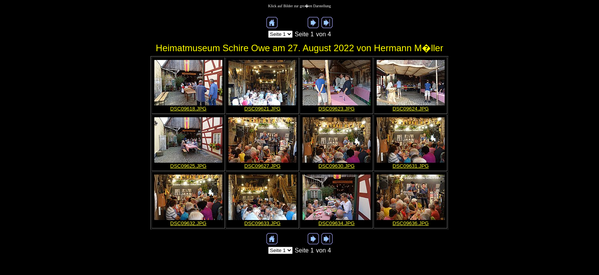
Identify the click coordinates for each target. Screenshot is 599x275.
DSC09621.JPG (262, 109)
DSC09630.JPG (337, 166)
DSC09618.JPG (188, 109)
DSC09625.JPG (188, 166)
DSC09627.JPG (262, 166)
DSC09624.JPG (411, 109)
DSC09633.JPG (262, 223)
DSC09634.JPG (337, 223)
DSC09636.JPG (411, 223)
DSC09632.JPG (188, 223)
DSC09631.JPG (411, 166)
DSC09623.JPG (337, 109)
